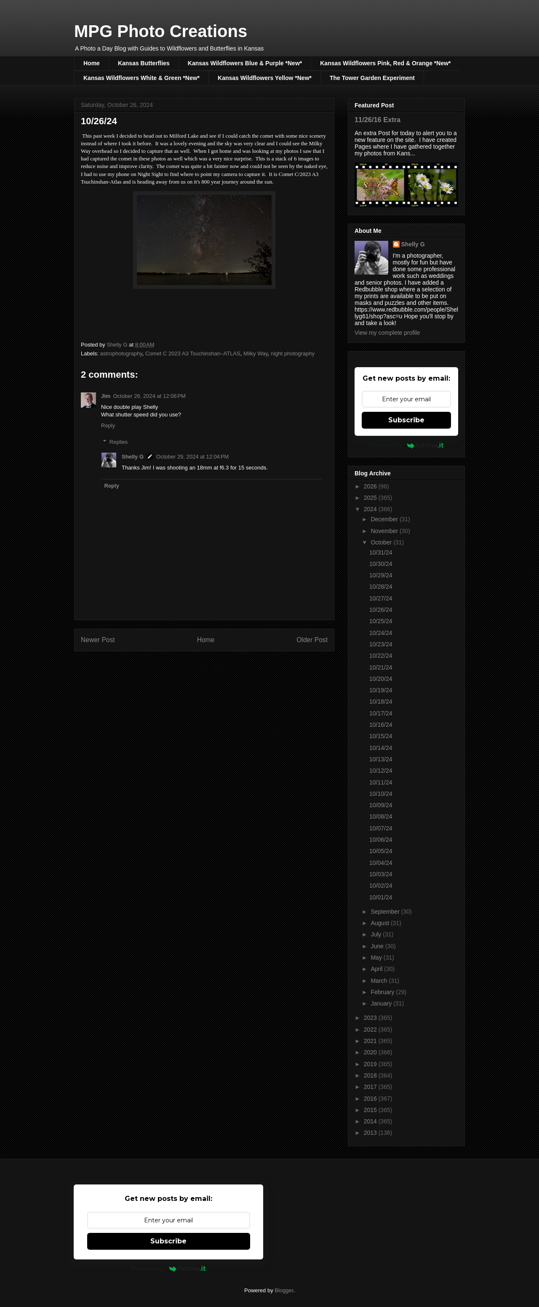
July (377, 934)
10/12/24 (380, 770)
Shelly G (133, 456)
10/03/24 (380, 874)
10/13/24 (380, 759)
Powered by (406, 445)
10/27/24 (380, 598)
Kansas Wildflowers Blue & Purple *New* (245, 63)
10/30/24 (380, 563)
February (383, 992)
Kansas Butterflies (144, 63)
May (377, 957)
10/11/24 (380, 782)
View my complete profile (387, 332)
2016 (371, 1098)
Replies (118, 442)
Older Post (312, 639)
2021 (371, 1041)
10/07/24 (380, 828)
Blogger (284, 1290)
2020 (371, 1052)
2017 (371, 1086)
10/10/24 (380, 793)
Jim (105, 396)
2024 (371, 509)
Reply (108, 425)
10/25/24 (380, 621)
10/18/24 (380, 701)
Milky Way (255, 353)
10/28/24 (380, 586)
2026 (371, 486)
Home (91, 63)
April (377, 969)
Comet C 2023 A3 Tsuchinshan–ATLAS (192, 353)
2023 (371, 1017)
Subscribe (406, 420)
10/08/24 (380, 816)
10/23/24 (380, 644)
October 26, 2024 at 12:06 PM (149, 396)
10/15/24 (380, 736)
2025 (371, 497)
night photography (293, 353)
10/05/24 (380, 851)
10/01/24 (380, 897)
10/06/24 (380, 839)
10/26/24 (380, 609)
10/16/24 (380, 724)
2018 (371, 1075)
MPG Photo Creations (160, 31)
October (382, 542)
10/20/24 (380, 678)
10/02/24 (380, 885)
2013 (371, 1132)
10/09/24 (380, 805)
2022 (371, 1029)
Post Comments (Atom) (220, 667)
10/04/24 (380, 862)
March (380, 980)
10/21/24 (380, 667)
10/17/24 (380, 713)
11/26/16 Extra (377, 119)
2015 (371, 1110)
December (385, 519)
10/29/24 (380, 575)
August (380, 923)
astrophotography (121, 353)
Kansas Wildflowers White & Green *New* (141, 78)
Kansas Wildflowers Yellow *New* (265, 78)
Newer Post (98, 639)
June (378, 946)
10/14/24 (380, 747)
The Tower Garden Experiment (372, 78)
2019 (371, 1064)
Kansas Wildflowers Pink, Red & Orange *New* (385, 63)
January (382, 1003)
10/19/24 (380, 690)
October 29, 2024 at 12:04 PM (192, 456)
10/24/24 (380, 632)
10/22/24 (380, 655)
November (385, 531)
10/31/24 (380, 552)
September (386, 911)
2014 (371, 1121)
